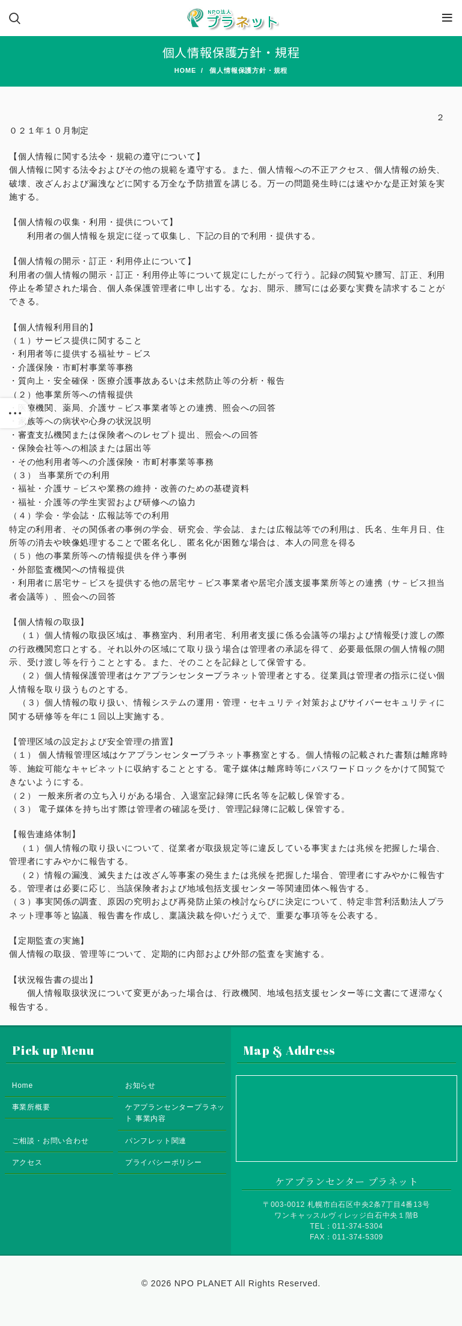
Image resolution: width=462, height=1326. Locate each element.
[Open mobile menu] (447, 18)
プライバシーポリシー (163, 1162)
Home (185, 70)
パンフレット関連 (155, 1141)
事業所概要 (31, 1107)
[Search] (15, 18)
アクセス (27, 1162)
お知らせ (140, 1085)
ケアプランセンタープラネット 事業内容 (175, 1113)
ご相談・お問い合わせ (50, 1141)
